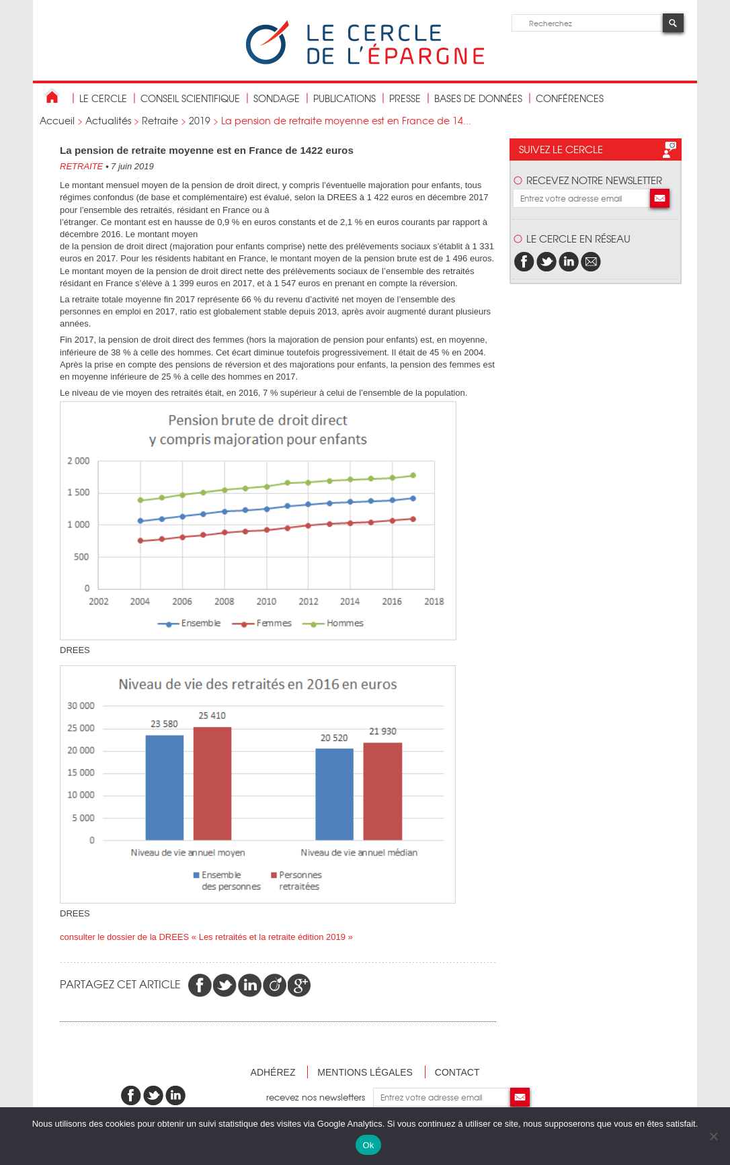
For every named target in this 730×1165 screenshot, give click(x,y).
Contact (457, 1072)
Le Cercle (103, 98)
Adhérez (273, 1072)
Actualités (108, 120)
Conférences (570, 98)
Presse (405, 98)
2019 (199, 120)
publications (344, 98)
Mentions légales (365, 1072)
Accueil (57, 120)
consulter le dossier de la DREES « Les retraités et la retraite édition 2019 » (206, 937)
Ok (368, 1145)
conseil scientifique (190, 98)
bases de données (478, 98)
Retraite (160, 120)
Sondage (276, 98)
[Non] (713, 1136)
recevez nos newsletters (319, 1096)
